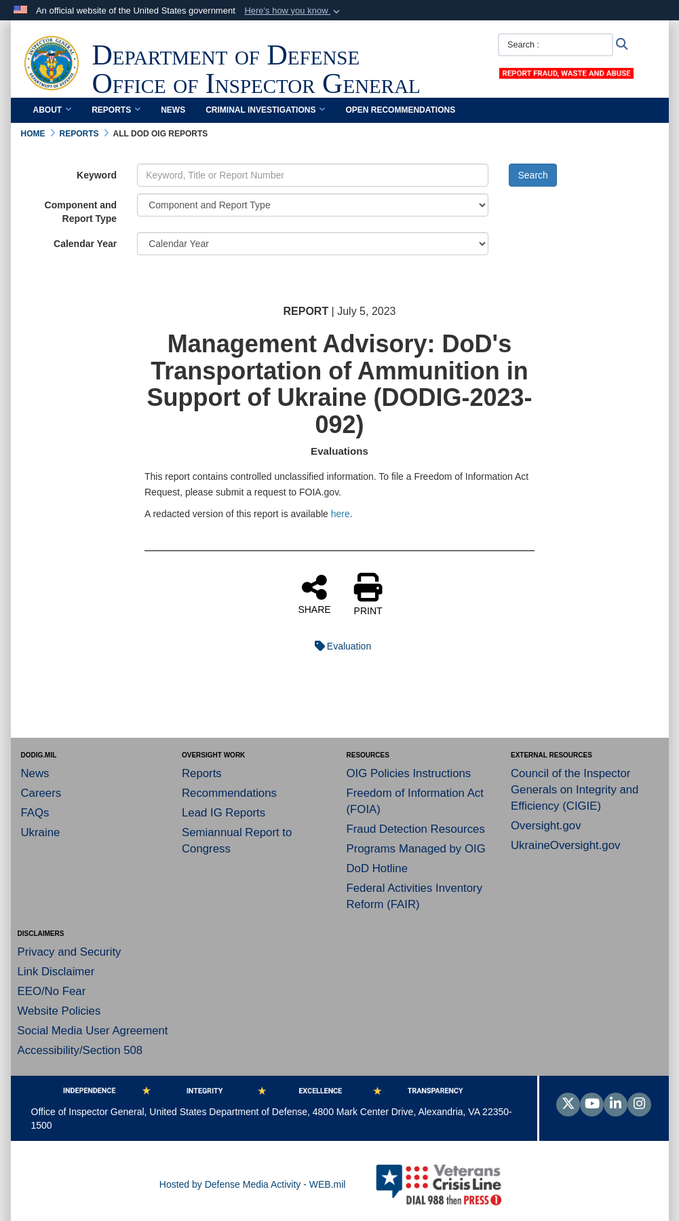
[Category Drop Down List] (312, 205)
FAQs (35, 812)
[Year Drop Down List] (312, 243)
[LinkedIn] (615, 1105)
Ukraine (40, 832)
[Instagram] (639, 1105)
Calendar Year (85, 243)
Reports (116, 110)
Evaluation (339, 646)
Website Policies (59, 1010)
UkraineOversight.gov (565, 845)
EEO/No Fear (52, 991)
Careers (41, 793)
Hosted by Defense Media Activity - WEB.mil (252, 1184)
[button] (293, 11)
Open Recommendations (400, 110)
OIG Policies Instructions (409, 773)
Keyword (97, 175)
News (173, 110)
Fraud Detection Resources (416, 829)
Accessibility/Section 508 (80, 1050)
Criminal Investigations (265, 110)
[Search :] (555, 44)
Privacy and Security (69, 951)
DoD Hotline (377, 868)
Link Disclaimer (56, 971)
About (52, 110)
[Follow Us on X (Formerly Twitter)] (568, 1105)
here (340, 513)
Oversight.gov (546, 825)
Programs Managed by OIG (416, 848)
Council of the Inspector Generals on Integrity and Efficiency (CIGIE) (574, 789)
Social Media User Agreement (93, 1030)
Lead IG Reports (223, 812)
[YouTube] (592, 1105)
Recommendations (229, 793)
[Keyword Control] (312, 175)
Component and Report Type (81, 212)
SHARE (314, 594)
